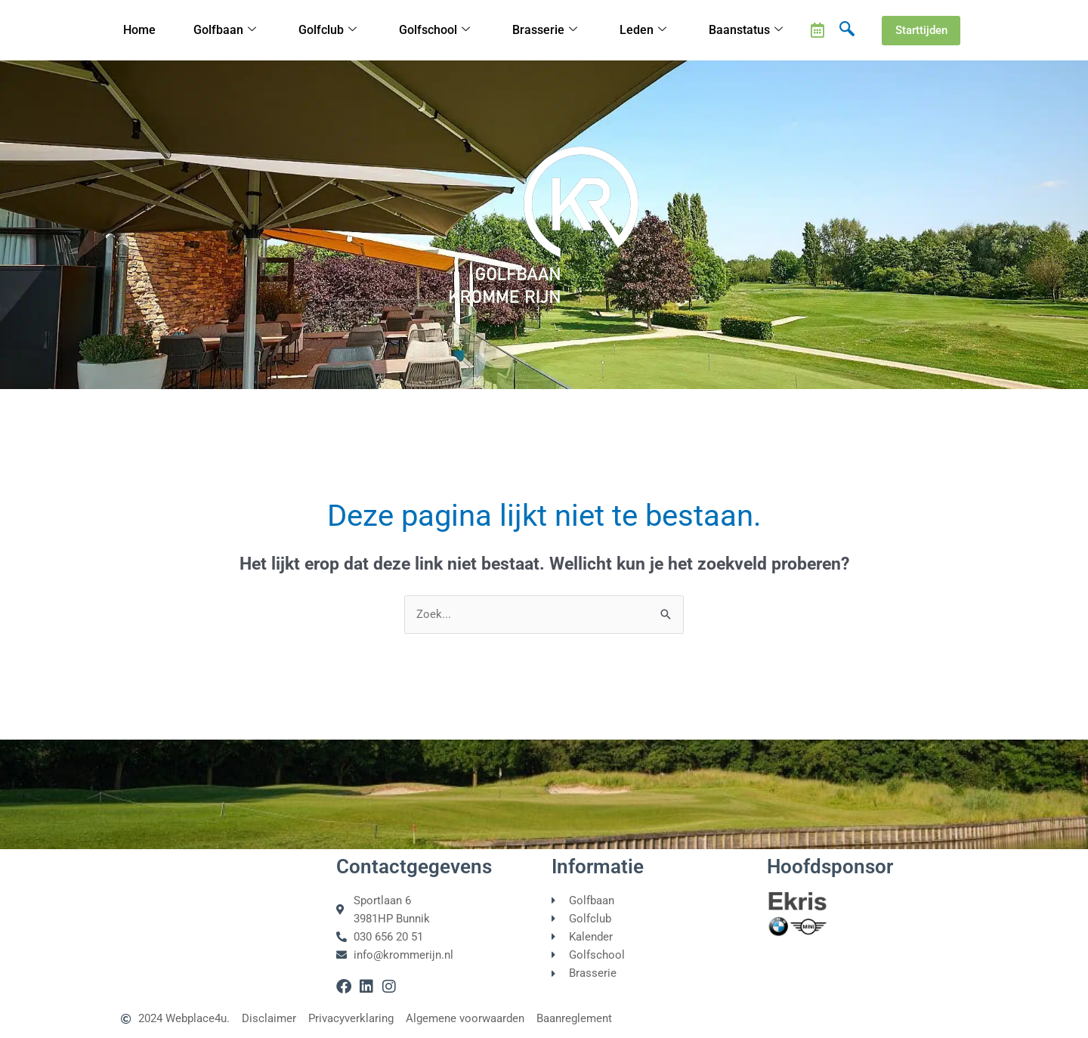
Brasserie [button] (547, 30)
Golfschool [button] (436, 30)
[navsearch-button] (847, 30)
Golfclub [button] (329, 30)
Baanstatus (747, 30)
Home (140, 30)
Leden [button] (644, 30)
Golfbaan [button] (226, 30)
